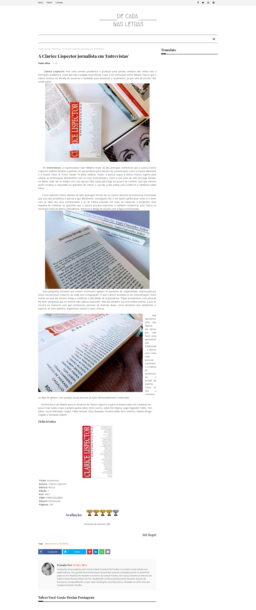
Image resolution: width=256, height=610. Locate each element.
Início (40, 2)
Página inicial (44, 48)
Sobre (49, 2)
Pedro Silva (44, 63)
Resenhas (56, 48)
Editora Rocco (51, 543)
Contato (59, 2)
